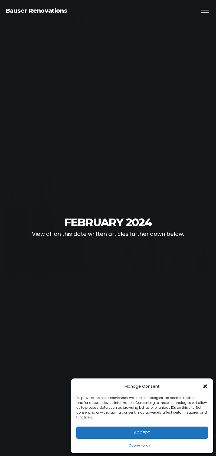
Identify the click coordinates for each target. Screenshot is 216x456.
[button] (205, 386)
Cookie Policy (139, 445)
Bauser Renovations (36, 10)
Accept (142, 432)
